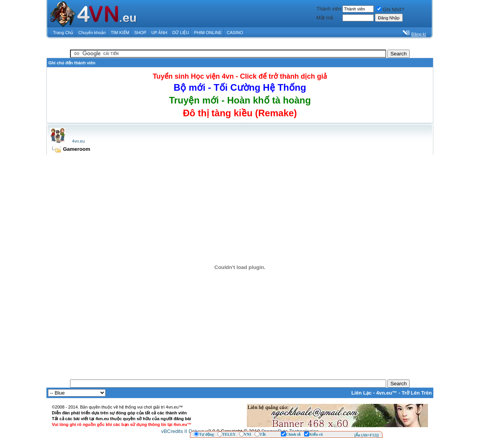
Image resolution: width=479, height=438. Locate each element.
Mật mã (324, 18)
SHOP (140, 32)
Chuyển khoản (92, 32)
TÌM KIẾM (120, 32)
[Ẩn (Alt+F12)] (366, 435)
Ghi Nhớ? (390, 9)
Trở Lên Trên (417, 393)
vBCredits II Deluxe (182, 431)
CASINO (235, 32)
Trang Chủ (63, 32)
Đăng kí (418, 34)
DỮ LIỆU (180, 32)
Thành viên (328, 9)
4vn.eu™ (386, 393)
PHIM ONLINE (208, 32)
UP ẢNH (159, 32)
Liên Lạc (361, 393)
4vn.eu (78, 141)
